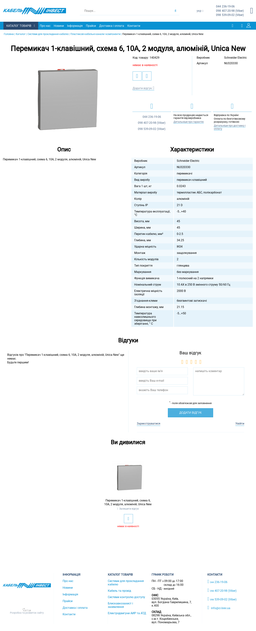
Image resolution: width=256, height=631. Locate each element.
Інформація (75, 26)
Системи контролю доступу (126, 597)
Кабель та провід (119, 590)
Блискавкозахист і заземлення (120, 605)
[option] (64, 97)
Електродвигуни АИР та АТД (127, 613)
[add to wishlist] (137, 75)
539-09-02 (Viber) (230, 15)
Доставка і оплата (111, 26)
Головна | (9, 34)
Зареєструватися (148, 423)
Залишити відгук (129, 508)
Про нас (45, 26)
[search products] (175, 11)
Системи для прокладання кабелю (126, 582)
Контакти (134, 26)
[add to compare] (146, 75)
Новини (59, 26)
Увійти (239, 423)
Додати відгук (142, 88)
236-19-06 (225, 7)
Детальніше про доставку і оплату (230, 127)
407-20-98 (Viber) (230, 11)
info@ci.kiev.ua (218, 607)
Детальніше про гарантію (189, 121)
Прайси (91, 26)
